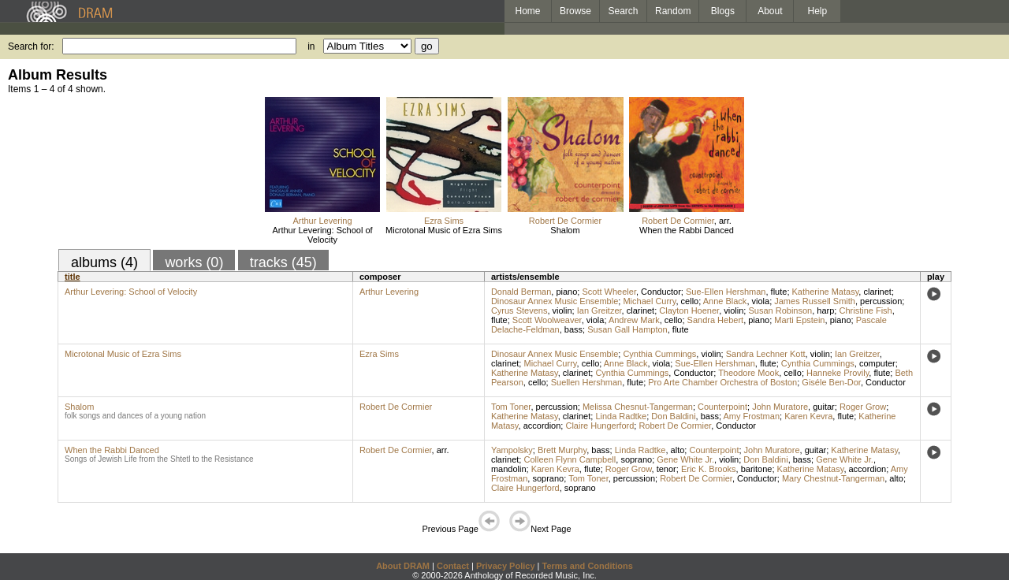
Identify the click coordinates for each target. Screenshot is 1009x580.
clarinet (877, 291)
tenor (666, 469)
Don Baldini (673, 416)
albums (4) (104, 262)
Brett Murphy (562, 450)
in (311, 46)
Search (624, 11)
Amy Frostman (752, 416)
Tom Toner (511, 406)
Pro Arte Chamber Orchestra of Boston (722, 382)
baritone (757, 469)
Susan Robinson (780, 310)
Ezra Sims (444, 220)
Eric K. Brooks (708, 469)
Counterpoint (722, 406)
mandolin (509, 469)
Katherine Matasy (825, 291)
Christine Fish (865, 310)
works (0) (194, 262)
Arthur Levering (322, 220)
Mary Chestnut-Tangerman (833, 478)
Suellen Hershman (587, 382)
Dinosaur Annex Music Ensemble (554, 301)
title (72, 276)
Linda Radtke (620, 416)
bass (573, 329)
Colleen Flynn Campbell (569, 459)
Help (818, 11)
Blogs (723, 11)
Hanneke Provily (837, 372)
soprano (636, 459)
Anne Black (725, 301)
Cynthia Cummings (659, 354)
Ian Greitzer (599, 310)
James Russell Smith (814, 301)
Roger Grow (863, 406)
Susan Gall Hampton (627, 329)
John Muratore (780, 406)
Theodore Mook (748, 372)
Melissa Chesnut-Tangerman (638, 406)
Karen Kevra (808, 416)
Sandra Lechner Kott (766, 354)
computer (877, 363)
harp (825, 310)
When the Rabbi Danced (686, 230)
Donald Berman (521, 291)
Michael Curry (649, 301)
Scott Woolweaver (547, 320)
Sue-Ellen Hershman (726, 291)
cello (690, 301)
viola (761, 301)
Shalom (564, 230)
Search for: (31, 46)
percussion (881, 301)
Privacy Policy (505, 566)
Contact (453, 566)
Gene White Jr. (685, 459)
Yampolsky (512, 450)
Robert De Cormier (565, 220)
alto (678, 450)
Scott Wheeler (608, 291)
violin (562, 310)
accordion (542, 425)
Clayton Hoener (689, 310)
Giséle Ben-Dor (831, 382)
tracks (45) (283, 262)
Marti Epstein (799, 320)
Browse (575, 11)
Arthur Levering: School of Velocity (322, 234)
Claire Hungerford (599, 425)
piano (566, 291)
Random (673, 11)
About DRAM (403, 566)
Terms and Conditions (587, 566)
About (770, 11)
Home (527, 11)
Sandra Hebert (715, 320)
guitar (824, 406)
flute (779, 291)
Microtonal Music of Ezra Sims (443, 230)
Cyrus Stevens (519, 310)
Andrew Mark (634, 320)
